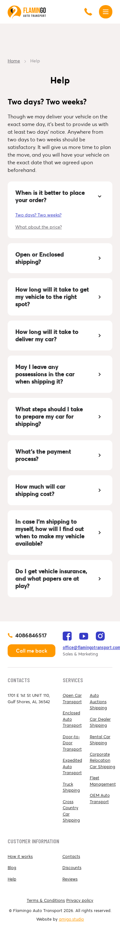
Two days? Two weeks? (38, 215)
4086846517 (31, 635)
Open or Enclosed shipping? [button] (59, 258)
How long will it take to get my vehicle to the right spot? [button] (59, 297)
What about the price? (38, 227)
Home (14, 61)
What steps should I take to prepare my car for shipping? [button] (59, 417)
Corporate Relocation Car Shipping (102, 760)
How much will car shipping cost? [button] (59, 490)
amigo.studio (71, 919)
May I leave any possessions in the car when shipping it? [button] (59, 374)
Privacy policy (79, 900)
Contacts (71, 856)
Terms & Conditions (46, 900)
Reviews (70, 879)
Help (12, 879)
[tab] (60, 196)
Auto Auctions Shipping (98, 702)
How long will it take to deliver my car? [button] (59, 335)
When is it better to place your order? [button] (59, 196)
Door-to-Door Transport (72, 743)
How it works (20, 856)
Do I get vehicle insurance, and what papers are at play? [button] (59, 579)
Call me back (31, 650)
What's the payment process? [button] (59, 455)
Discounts (71, 867)
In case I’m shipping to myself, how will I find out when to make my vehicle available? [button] (59, 532)
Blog (12, 867)
